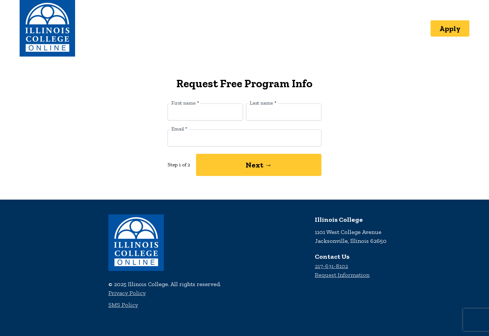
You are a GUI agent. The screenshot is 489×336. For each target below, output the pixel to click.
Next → (259, 164)
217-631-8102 (331, 265)
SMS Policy (123, 304)
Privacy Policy (127, 292)
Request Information (342, 274)
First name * (185, 103)
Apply (450, 28)
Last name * (263, 103)
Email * (179, 129)
